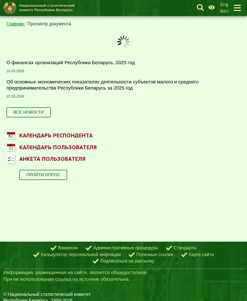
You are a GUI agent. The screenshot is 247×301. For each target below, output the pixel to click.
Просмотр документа (49, 23)
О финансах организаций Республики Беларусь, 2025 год (70, 62)
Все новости (29, 112)
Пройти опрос (43, 174)
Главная (15, 23)
